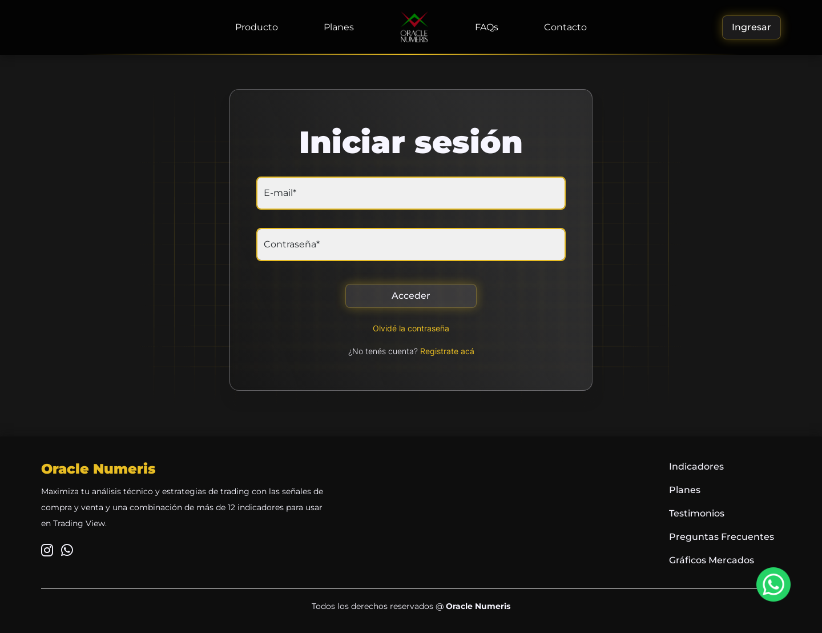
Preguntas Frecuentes (721, 536)
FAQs (486, 27)
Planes (339, 27)
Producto (256, 27)
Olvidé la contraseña (411, 328)
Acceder (411, 295)
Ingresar (751, 27)
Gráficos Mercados (711, 560)
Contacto (565, 27)
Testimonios (696, 513)
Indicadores (696, 466)
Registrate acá (447, 351)
